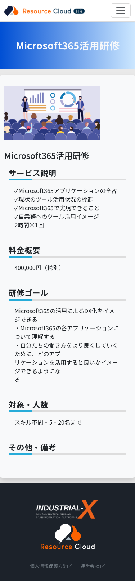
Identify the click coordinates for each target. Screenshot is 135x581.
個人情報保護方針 (51, 565)
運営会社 (93, 565)
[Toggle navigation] (121, 10)
